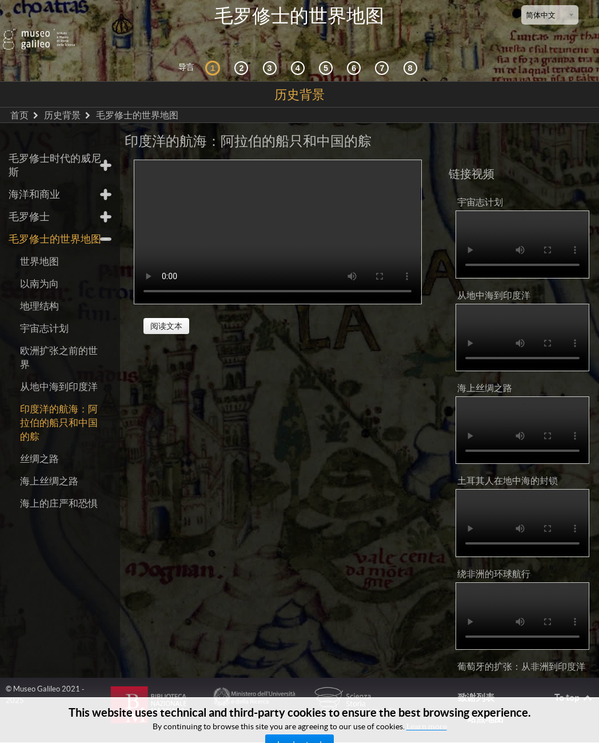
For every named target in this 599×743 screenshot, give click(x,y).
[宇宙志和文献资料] (271, 51)
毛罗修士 (29, 200)
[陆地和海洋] (383, 51)
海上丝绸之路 (49, 464)
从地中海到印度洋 (59, 370)
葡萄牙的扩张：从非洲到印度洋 (521, 650)
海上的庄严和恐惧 (59, 487)
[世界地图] (327, 51)
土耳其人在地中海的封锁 (507, 464)
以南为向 (39, 267)
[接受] (299, 51)
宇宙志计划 (44, 312)
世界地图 (39, 245)
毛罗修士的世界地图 (55, 223)
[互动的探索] (242, 51)
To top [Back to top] (573, 681)
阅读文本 (166, 309)
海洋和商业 (34, 178)
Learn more (426, 726)
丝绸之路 (39, 442)
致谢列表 (476, 681)
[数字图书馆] (412, 51)
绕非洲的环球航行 (493, 557)
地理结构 (39, 289)
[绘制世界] (355, 51)
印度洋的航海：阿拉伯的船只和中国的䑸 (59, 406)
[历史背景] (214, 51)
